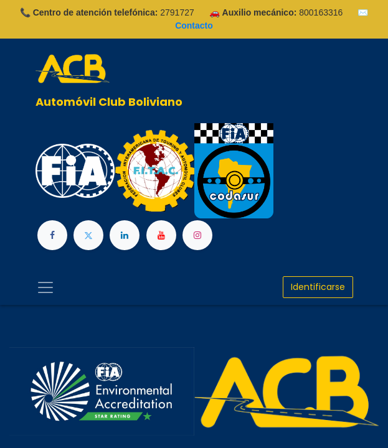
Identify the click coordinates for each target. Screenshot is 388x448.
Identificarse (318, 287)
